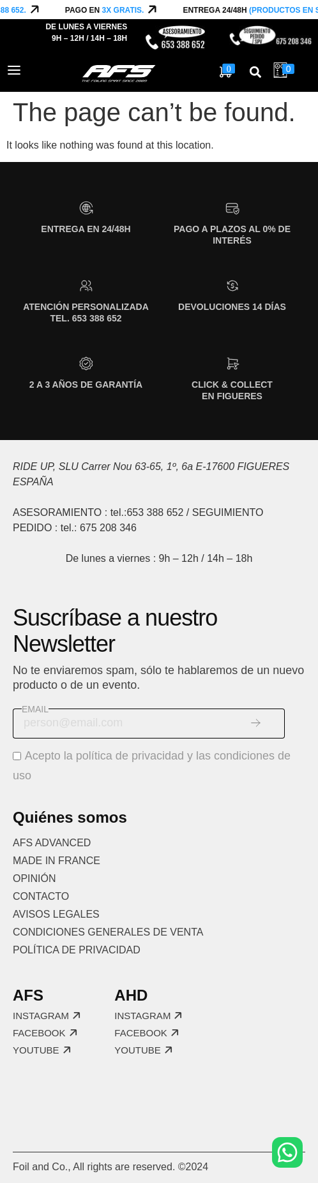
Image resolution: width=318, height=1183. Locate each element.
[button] (255, 72)
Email (35, 709)
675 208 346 (108, 527)
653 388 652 (154, 512)
